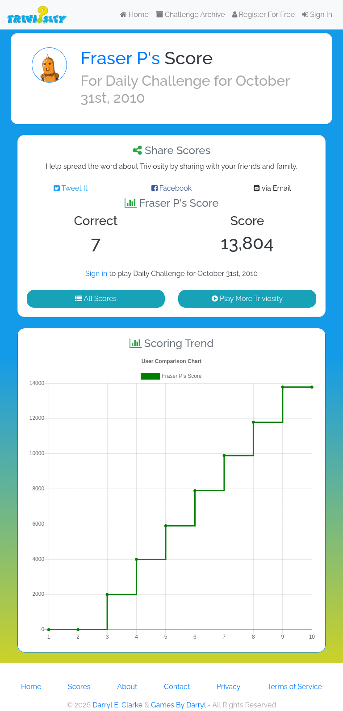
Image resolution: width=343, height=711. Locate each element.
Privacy (228, 686)
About (127, 686)
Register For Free (263, 14)
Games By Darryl (178, 705)
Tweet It (71, 188)
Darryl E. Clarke (117, 705)
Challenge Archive (190, 14)
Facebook (171, 188)
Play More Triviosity (247, 298)
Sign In (317, 14)
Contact (177, 686)
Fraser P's (120, 57)
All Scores (96, 298)
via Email (272, 188)
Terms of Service (294, 686)
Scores (79, 686)
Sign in (96, 273)
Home (134, 14)
